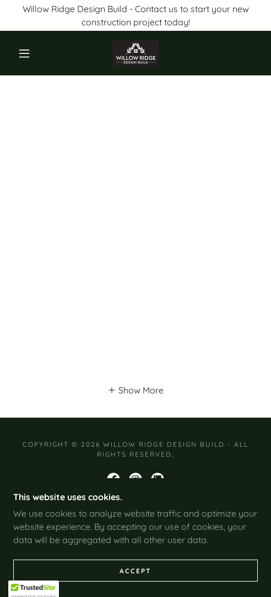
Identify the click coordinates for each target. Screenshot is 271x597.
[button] (25, 53)
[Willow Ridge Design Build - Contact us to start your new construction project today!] (135, 15)
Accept (135, 571)
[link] (136, 53)
